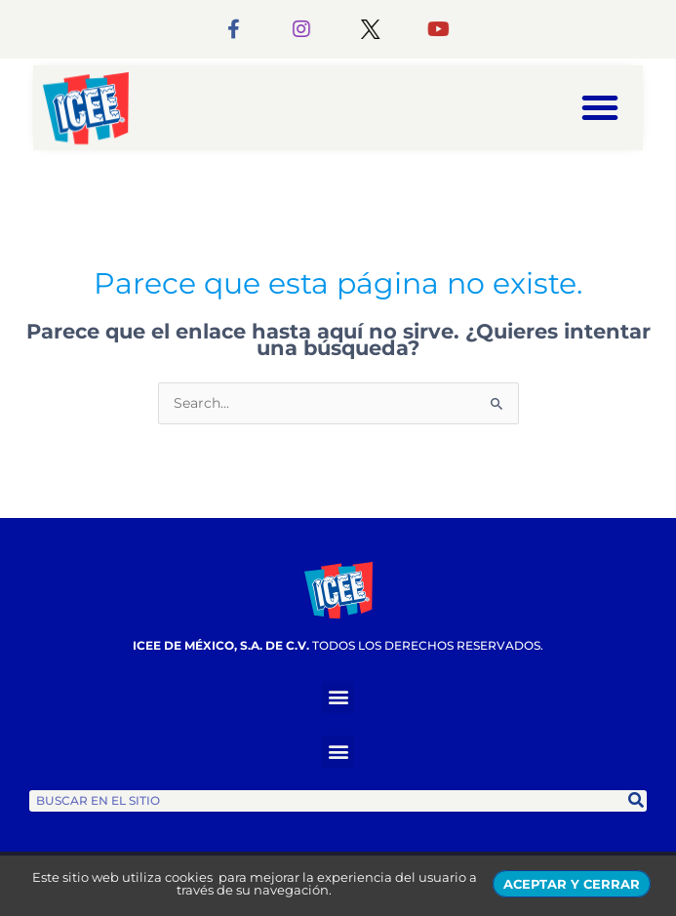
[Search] (636, 801)
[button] (600, 107)
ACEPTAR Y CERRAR (571, 884)
